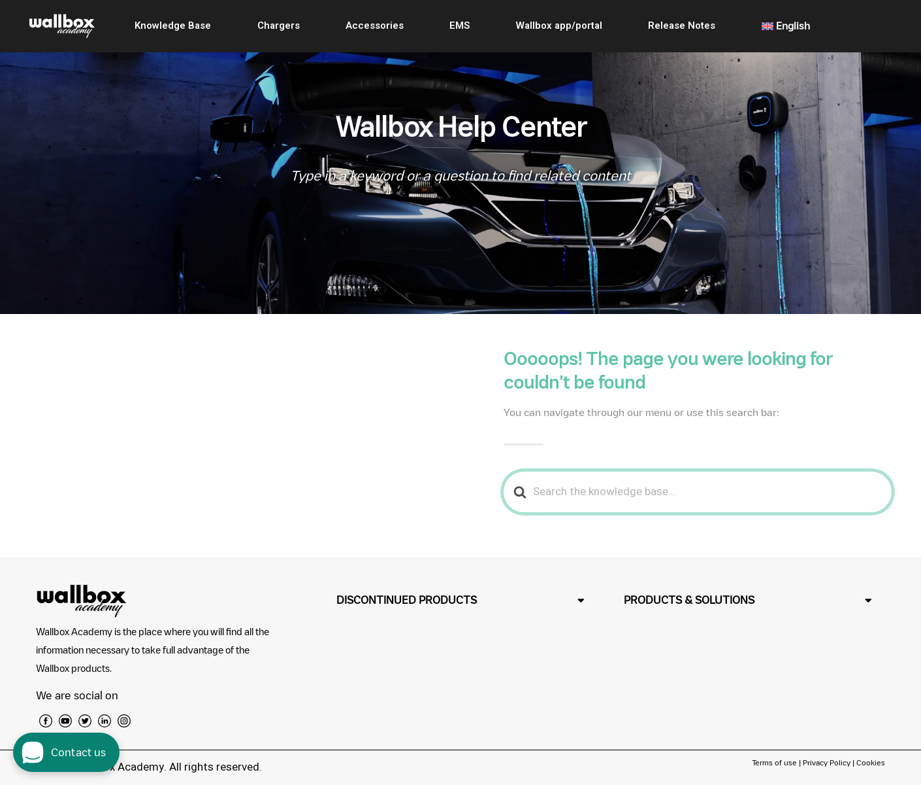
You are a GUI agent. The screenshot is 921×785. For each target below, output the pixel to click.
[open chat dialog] (66, 752)
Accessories (375, 25)
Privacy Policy (826, 762)
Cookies (870, 762)
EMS (459, 25)
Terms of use (775, 762)
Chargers (278, 25)
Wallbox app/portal (559, 25)
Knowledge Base (173, 25)
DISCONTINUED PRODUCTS (406, 600)
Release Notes (681, 25)
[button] (460, 600)
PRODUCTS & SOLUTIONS (689, 600)
